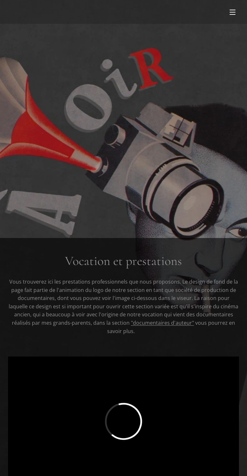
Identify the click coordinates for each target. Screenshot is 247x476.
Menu (232, 12)
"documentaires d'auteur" (162, 322)
